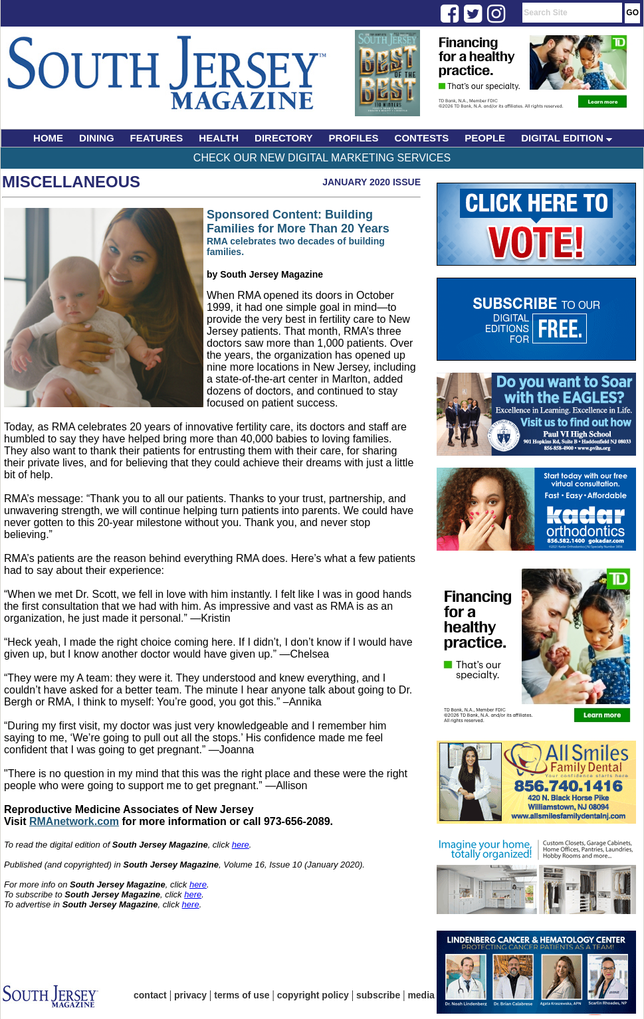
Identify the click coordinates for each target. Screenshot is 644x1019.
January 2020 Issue (371, 182)
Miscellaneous (71, 182)
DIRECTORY (284, 137)
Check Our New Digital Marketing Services (322, 157)
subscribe (378, 995)
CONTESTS (422, 137)
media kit (427, 995)
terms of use (241, 995)
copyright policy (313, 995)
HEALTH (219, 137)
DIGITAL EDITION (566, 137)
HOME (48, 137)
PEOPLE (485, 137)
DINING (96, 137)
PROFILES (354, 137)
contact (150, 995)
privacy (190, 995)
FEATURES (156, 137)
